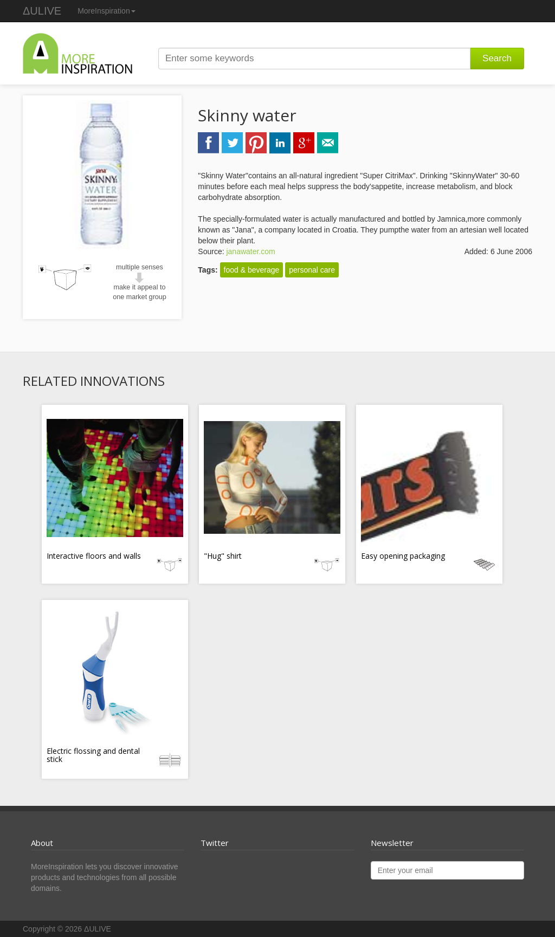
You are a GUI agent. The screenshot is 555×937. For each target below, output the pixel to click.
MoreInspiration (106, 11)
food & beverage (252, 270)
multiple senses (139, 267)
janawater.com (250, 251)
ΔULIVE (42, 11)
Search (497, 58)
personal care (312, 270)
